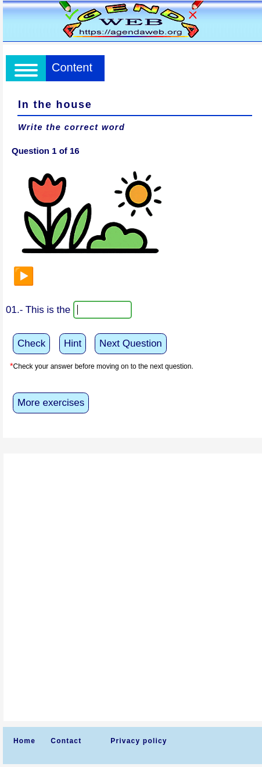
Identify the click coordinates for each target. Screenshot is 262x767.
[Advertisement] (131, 587)
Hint (72, 343)
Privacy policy (138, 741)
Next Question (130, 343)
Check (31, 343)
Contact (66, 741)
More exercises (50, 402)
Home (24, 741)
